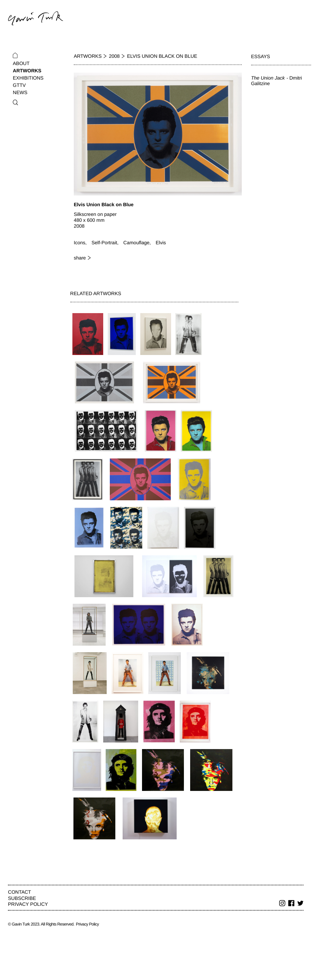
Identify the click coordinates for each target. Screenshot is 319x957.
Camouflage (136, 242)
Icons (79, 242)
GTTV (19, 85)
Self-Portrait (104, 242)
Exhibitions (28, 78)
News (20, 92)
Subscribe (22, 898)
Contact (19, 892)
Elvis (161, 242)
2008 (114, 56)
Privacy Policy (28, 904)
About (21, 63)
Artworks (27, 70)
